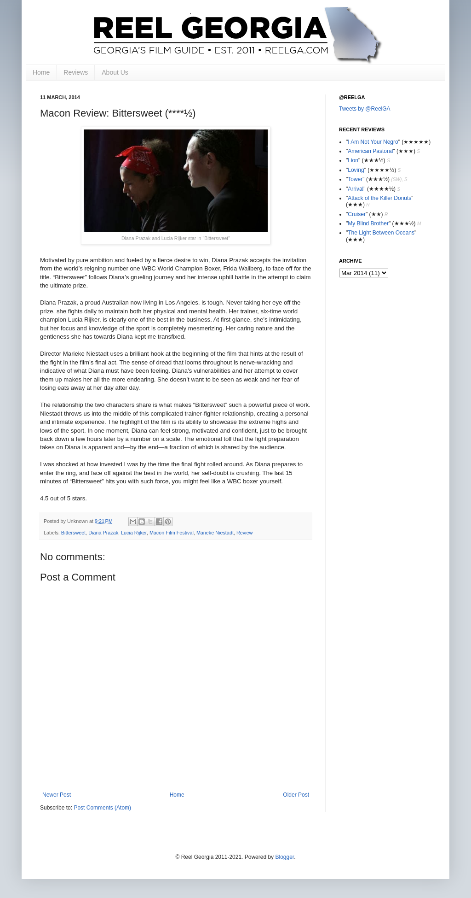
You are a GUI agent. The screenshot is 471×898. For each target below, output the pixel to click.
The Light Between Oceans (381, 232)
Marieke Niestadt (215, 532)
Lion (353, 160)
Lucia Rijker (134, 532)
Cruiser (357, 214)
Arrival (355, 189)
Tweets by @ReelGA (365, 109)
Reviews (75, 72)
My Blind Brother (368, 223)
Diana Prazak (103, 532)
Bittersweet (73, 532)
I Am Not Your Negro (373, 142)
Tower (355, 179)
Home (41, 72)
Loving (356, 170)
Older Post (296, 795)
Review (244, 532)
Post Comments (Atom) (102, 807)
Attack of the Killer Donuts (379, 198)
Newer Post (56, 795)
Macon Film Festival (171, 532)
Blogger (284, 857)
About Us (115, 72)
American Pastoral (370, 151)
